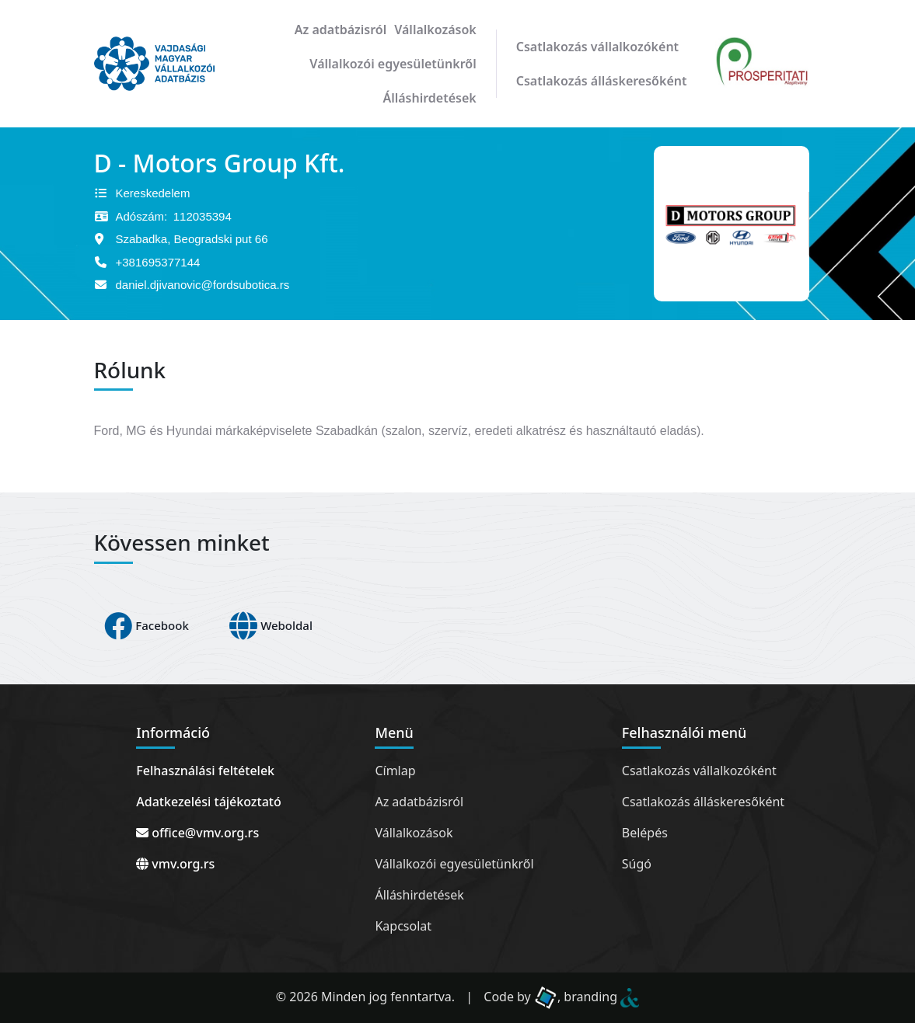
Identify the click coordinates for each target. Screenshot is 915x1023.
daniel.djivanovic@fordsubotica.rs (203, 284)
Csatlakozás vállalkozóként (597, 46)
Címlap (395, 770)
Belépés (645, 832)
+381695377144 (158, 262)
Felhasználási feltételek (205, 770)
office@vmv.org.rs (197, 832)
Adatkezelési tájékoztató (208, 801)
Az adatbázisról (340, 29)
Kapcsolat (403, 925)
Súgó (636, 863)
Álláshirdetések (429, 97)
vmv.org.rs (175, 863)
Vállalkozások (435, 29)
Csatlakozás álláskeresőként (601, 80)
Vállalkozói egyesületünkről (392, 63)
